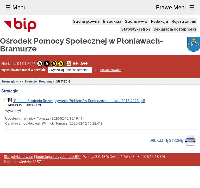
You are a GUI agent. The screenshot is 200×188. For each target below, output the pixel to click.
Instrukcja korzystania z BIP (58, 157)
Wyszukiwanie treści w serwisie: (23, 70)
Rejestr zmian (184, 21)
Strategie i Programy (38, 81)
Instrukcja (112, 21)
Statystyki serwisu (18, 157)
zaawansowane (110, 70)
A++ (84, 63)
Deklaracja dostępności (175, 29)
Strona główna (86, 21)
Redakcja (159, 21)
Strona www (136, 21)
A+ (75, 63)
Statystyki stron (135, 29)
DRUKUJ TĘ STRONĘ (172, 140)
